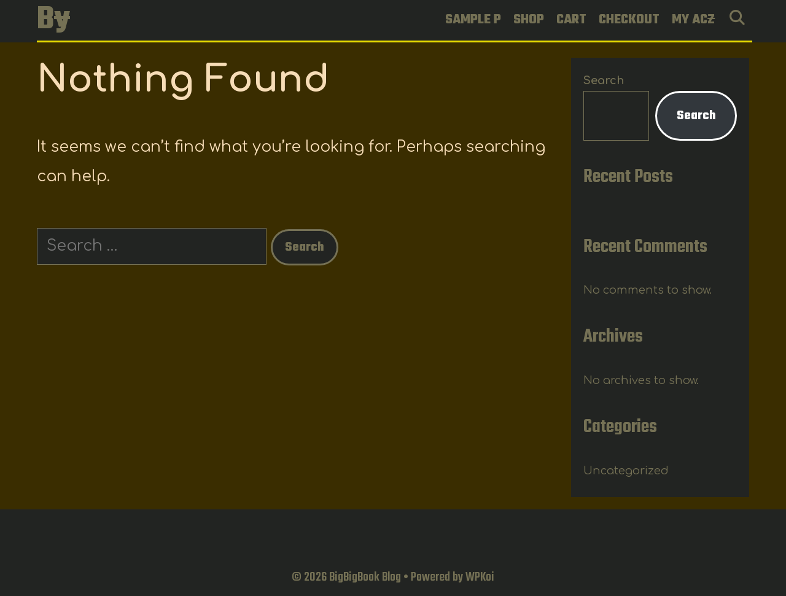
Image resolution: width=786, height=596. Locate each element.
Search (603, 80)
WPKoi (479, 577)
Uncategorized (626, 471)
